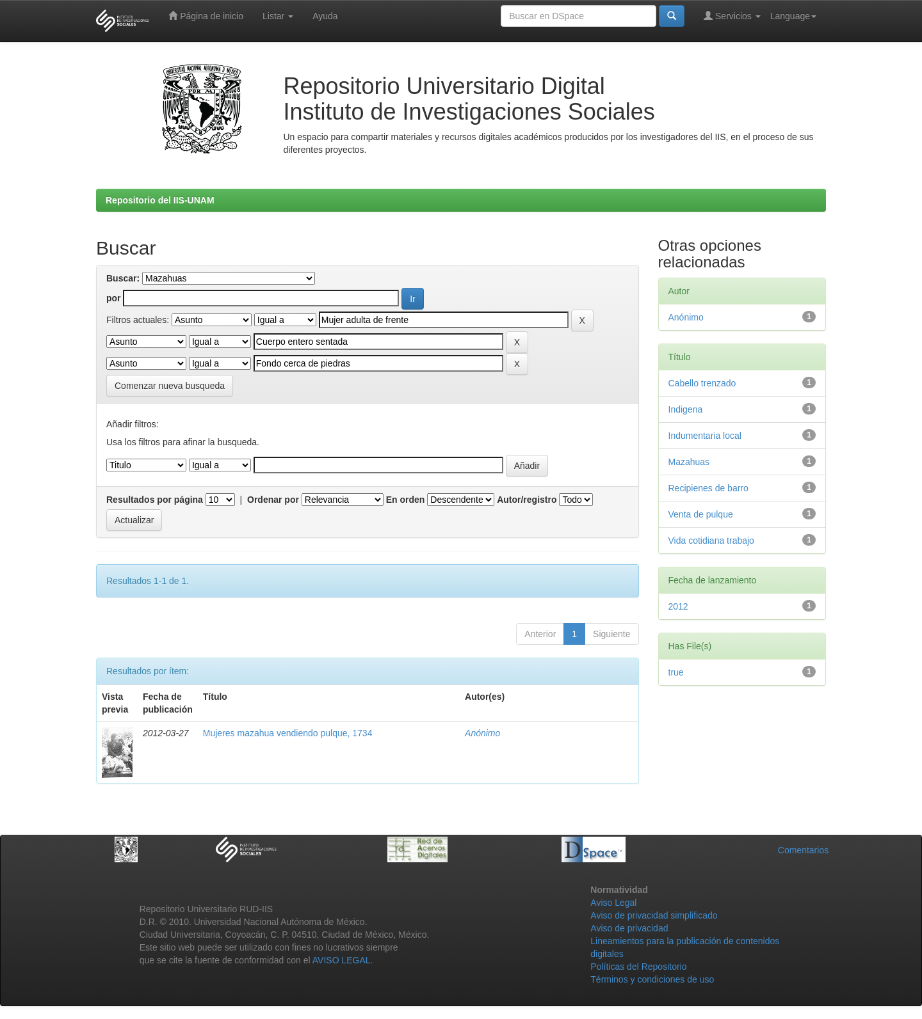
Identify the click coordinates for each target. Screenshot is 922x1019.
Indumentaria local (704, 436)
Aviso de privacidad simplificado (653, 915)
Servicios (732, 15)
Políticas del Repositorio (638, 966)
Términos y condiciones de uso (652, 979)
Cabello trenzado (702, 383)
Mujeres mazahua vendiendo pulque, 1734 (288, 733)
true (676, 672)
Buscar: (123, 278)
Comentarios (803, 850)
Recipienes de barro (708, 488)
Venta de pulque (700, 514)
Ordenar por (273, 499)
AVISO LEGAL (341, 960)
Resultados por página (154, 499)
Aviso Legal (613, 902)
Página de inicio (205, 15)
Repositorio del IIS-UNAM (160, 200)
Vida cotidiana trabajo (711, 540)
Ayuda (324, 16)
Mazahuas (689, 462)
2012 (678, 606)
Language (793, 16)
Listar (278, 16)
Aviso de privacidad (629, 928)
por (113, 298)
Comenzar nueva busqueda (170, 386)
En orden (405, 499)
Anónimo (482, 733)
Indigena (685, 409)
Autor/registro (526, 499)
